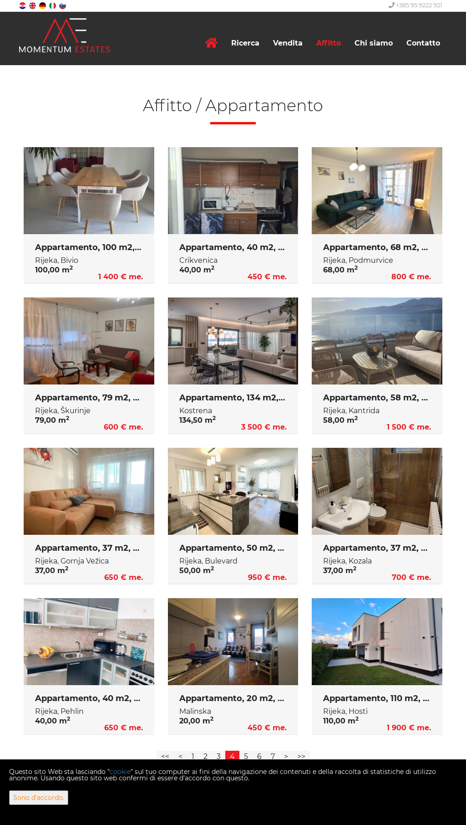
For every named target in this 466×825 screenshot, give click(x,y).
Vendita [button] (288, 43)
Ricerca (245, 43)
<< (165, 756)
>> (301, 756)
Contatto (423, 43)
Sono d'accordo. (38, 798)
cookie (120, 772)
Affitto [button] (328, 43)
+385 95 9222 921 (415, 5)
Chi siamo (374, 43)
